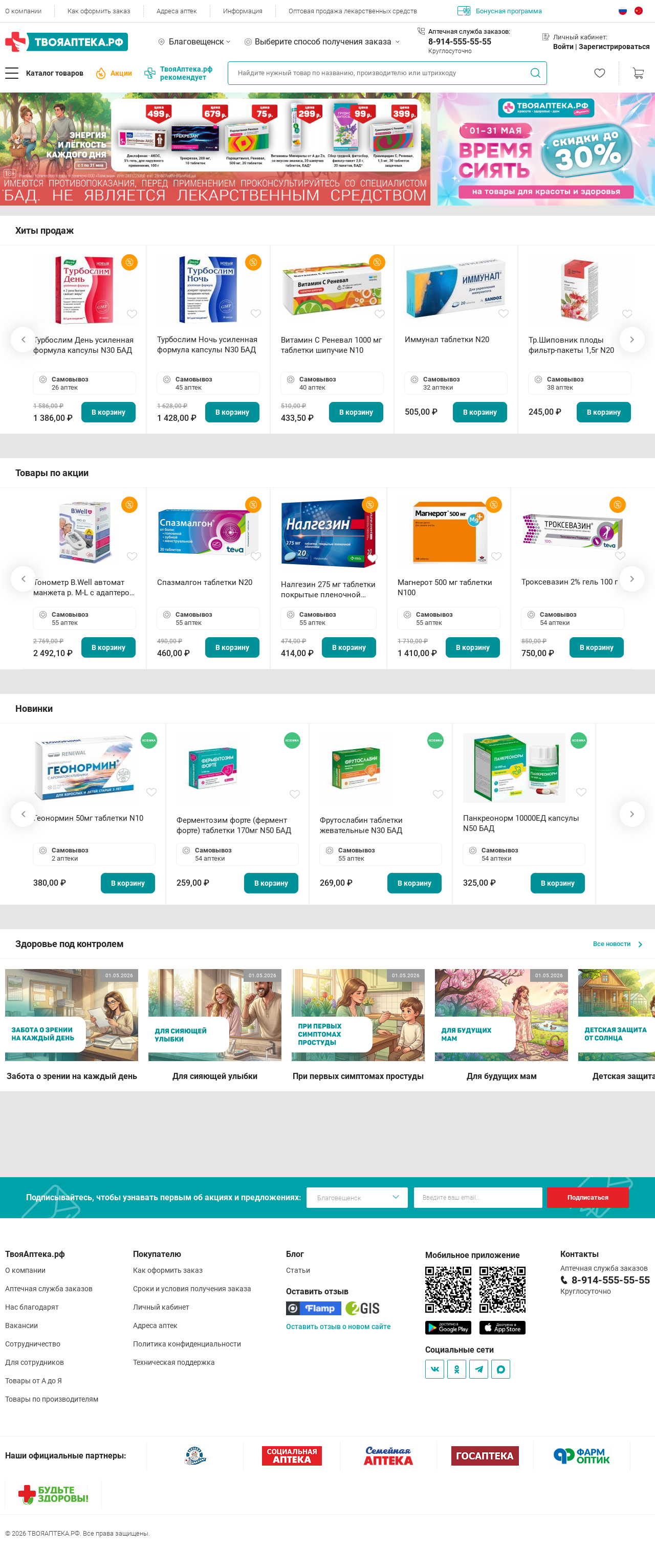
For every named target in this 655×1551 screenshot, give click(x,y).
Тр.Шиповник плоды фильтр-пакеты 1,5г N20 (571, 345)
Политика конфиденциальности (187, 1344)
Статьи (298, 1270)
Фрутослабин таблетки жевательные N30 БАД (361, 825)
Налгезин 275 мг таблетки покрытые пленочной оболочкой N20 (328, 590)
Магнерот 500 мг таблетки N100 (445, 587)
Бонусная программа (499, 10)
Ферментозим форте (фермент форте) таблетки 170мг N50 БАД (234, 825)
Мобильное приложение (472, 1255)
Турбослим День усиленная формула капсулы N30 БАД (83, 345)
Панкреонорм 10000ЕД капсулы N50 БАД (521, 823)
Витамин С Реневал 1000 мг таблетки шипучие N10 (331, 345)
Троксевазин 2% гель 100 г (569, 582)
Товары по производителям (51, 1399)
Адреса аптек (177, 11)
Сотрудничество (32, 1344)
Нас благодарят (32, 1307)
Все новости (617, 944)
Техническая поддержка (174, 1362)
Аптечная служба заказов (49, 1289)
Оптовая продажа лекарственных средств (353, 11)
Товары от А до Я (33, 1381)
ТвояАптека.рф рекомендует (178, 73)
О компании (23, 11)
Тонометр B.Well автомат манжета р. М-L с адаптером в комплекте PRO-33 (84, 588)
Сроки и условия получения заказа (192, 1289)
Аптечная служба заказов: (469, 31)
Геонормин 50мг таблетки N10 (88, 818)
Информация (243, 11)
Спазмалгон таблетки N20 (204, 582)
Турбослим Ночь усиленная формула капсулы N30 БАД (207, 344)
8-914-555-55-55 (459, 42)
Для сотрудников (34, 1362)
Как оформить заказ (99, 11)
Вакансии (21, 1325)
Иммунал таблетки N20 (447, 339)
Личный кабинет (161, 1307)
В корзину (108, 412)
